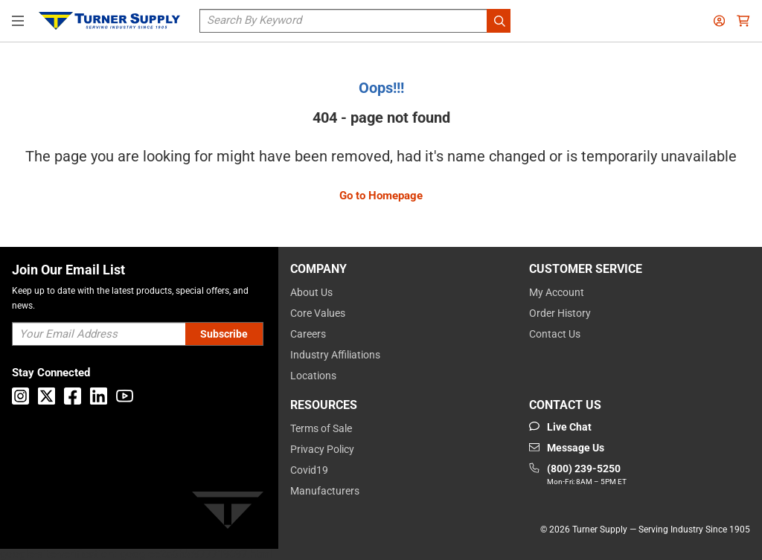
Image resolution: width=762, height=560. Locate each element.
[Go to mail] (566, 448)
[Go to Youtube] (124, 396)
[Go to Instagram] (20, 396)
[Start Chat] (560, 427)
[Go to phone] (578, 475)
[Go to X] (46, 396)
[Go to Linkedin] (98, 396)
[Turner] (227, 513)
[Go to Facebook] (72, 396)
